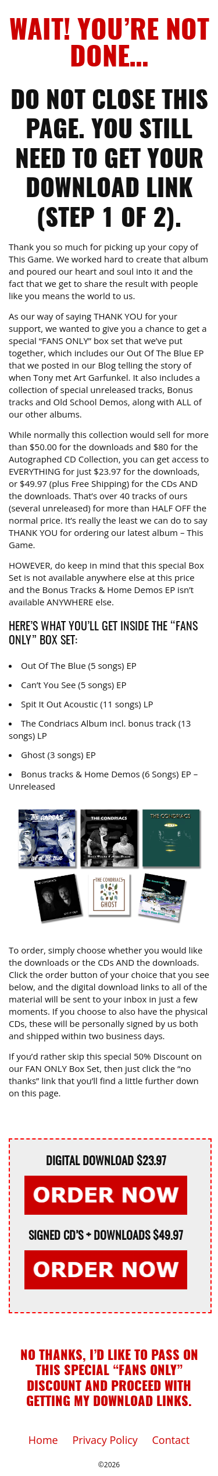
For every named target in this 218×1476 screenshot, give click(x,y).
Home (43, 1440)
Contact (171, 1440)
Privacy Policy (104, 1440)
